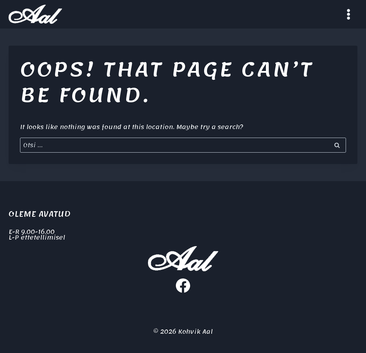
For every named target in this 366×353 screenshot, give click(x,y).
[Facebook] (183, 285)
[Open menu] (348, 14)
